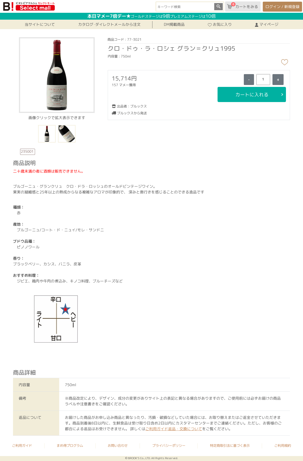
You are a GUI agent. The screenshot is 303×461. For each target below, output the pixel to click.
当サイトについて (40, 24)
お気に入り (220, 24)
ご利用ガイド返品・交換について (173, 428)
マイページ (266, 24)
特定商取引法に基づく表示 (230, 445)
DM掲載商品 (174, 24)
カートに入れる (251, 94)
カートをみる (242, 5)
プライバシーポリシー (168, 445)
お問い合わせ (118, 445)
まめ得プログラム (70, 445)
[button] (57, 74)
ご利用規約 (282, 445)
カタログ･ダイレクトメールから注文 (109, 24)
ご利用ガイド (22, 445)
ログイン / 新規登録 (282, 6)
